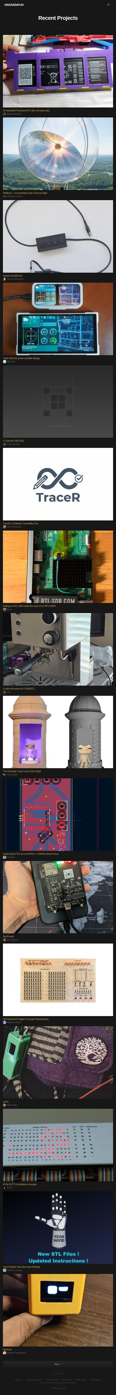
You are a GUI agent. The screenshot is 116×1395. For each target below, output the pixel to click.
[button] (108, 4)
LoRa (5, 1101)
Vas (7, 692)
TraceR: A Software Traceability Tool (20, 523)
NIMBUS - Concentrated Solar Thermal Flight (25, 193)
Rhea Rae (10, 1105)
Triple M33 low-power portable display (21, 358)
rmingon (9, 857)
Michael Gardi (12, 1022)
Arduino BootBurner (12, 275)
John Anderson (12, 527)
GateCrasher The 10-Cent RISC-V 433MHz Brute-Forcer (31, 854)
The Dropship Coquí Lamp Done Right (22, 771)
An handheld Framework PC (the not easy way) (26, 110)
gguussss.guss (12, 114)
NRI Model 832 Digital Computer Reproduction (25, 1019)
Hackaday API (95, 1380)
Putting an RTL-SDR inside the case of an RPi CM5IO (29, 606)
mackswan (10, 774)
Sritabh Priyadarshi (14, 1353)
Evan (7, 609)
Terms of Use (66, 1380)
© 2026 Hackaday (58, 1388)
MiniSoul (7, 1349)
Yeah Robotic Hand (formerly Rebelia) (21, 1267)
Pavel (8, 1187)
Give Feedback (52, 1380)
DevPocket (8, 936)
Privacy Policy (80, 1380)
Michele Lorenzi (13, 196)
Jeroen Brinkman (13, 279)
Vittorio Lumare (12, 1270)
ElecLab (9, 361)
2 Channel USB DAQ (13, 440)
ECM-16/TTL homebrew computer (20, 1184)
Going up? (57, 1373)
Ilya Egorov (10, 940)
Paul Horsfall (11, 444)
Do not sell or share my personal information (58, 1383)
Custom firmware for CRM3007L (19, 688)
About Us (18, 1380)
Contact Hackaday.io (34, 1380)
